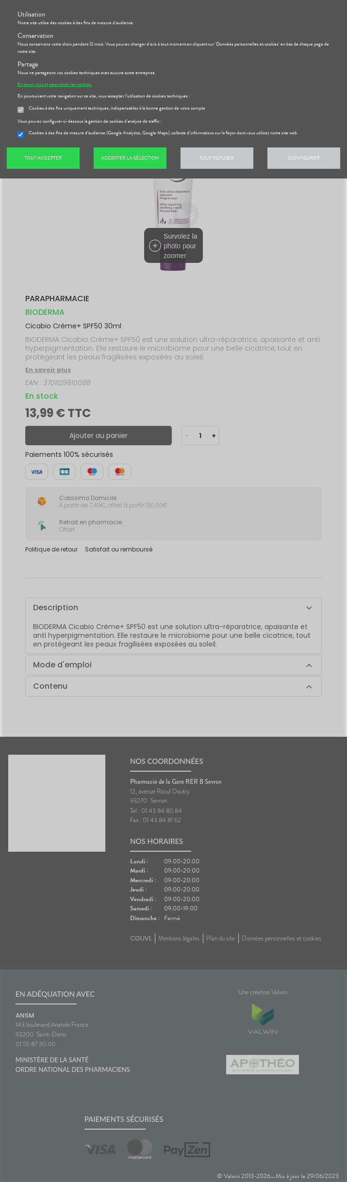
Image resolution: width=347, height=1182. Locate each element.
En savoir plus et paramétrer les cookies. (54, 84)
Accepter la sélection (130, 158)
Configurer (304, 158)
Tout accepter (43, 158)
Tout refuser (216, 158)
